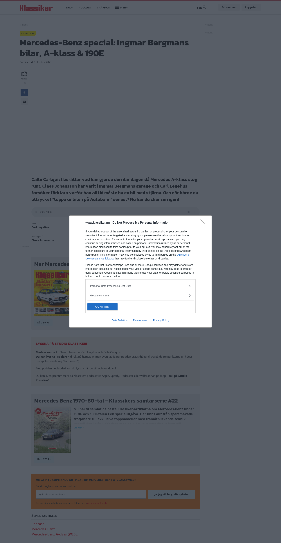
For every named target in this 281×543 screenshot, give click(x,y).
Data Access (140, 320)
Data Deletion (119, 320)
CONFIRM (105, 306)
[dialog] (140, 271)
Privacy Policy (161, 320)
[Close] (204, 222)
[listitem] (140, 286)
